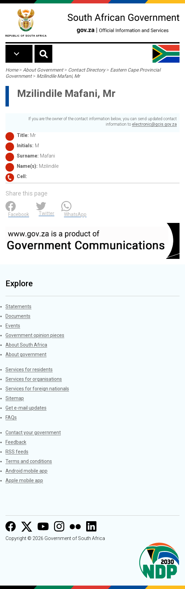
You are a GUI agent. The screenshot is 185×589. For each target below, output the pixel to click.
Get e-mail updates (26, 408)
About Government (43, 70)
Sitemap (14, 398)
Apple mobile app (24, 480)
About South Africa (26, 345)
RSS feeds (16, 451)
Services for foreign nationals (37, 388)
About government (26, 354)
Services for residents (29, 369)
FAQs (11, 417)
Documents (17, 316)
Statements (18, 306)
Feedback (15, 442)
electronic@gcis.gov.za (154, 124)
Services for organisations (33, 379)
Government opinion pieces (34, 335)
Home (11, 70)
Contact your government (33, 432)
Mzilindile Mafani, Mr (58, 76)
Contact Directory (86, 70)
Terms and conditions (28, 461)
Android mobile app (26, 471)
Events (12, 325)
